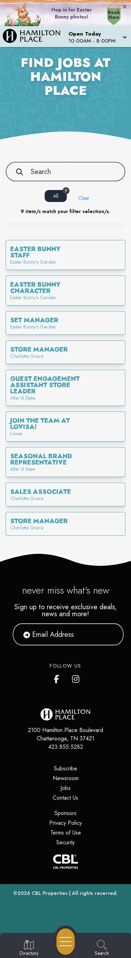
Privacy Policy (65, 823)
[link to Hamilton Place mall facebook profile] (58, 677)
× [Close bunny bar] (125, 6)
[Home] (34, 36)
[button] (97, 36)
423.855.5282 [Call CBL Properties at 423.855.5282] (65, 747)
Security (65, 842)
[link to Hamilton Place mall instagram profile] (76, 677)
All (60, 194)
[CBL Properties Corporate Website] (65, 861)
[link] (65, 255)
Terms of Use (65, 833)
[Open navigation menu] (66, 941)
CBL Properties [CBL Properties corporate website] (50, 893)
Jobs (65, 788)
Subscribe (65, 768)
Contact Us (65, 798)
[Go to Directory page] (29, 948)
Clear (83, 198)
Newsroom (66, 778)
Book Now (114, 15)
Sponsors (65, 813)
